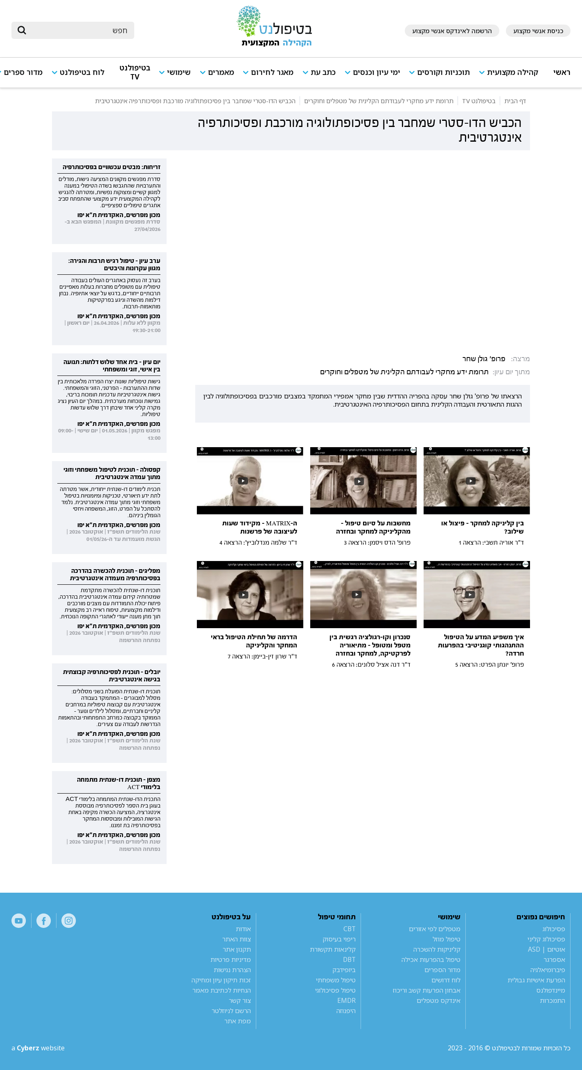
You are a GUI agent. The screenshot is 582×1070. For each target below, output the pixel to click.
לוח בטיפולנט (82, 72)
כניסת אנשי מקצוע (538, 31)
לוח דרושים (445, 980)
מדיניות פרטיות (230, 959)
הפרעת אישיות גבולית (536, 980)
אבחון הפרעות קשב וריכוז (426, 990)
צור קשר (240, 1000)
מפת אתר (237, 1021)
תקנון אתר (237, 949)
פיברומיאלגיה (547, 970)
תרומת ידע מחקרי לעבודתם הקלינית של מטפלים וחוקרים (404, 372)
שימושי (179, 72)
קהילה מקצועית (512, 72)
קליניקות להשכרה (436, 949)
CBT (349, 929)
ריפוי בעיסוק (339, 939)
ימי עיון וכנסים (376, 72)
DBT (349, 959)
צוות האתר (236, 939)
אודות (243, 929)
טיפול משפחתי (336, 980)
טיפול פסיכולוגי (335, 990)
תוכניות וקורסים (443, 72)
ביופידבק (344, 970)
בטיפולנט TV (135, 72)
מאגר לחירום (272, 72)
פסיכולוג (553, 929)
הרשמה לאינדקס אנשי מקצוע (452, 31)
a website (38, 1047)
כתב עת (323, 72)
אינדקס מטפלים (438, 1000)
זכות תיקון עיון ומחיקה (221, 980)
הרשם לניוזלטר (231, 1011)
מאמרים (221, 72)
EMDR (346, 1000)
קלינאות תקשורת (333, 949)
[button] (511, 76)
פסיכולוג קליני (546, 939)
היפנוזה (346, 1011)
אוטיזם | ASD (546, 949)
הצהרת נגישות (232, 970)
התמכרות (552, 1000)
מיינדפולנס (550, 990)
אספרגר (554, 959)
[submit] (21, 30)
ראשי (562, 72)
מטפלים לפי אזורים (434, 929)
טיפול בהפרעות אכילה (431, 959)
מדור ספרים (23, 72)
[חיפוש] (78, 30)
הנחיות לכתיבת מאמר (221, 990)
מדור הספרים (442, 970)
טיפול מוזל (446, 939)
